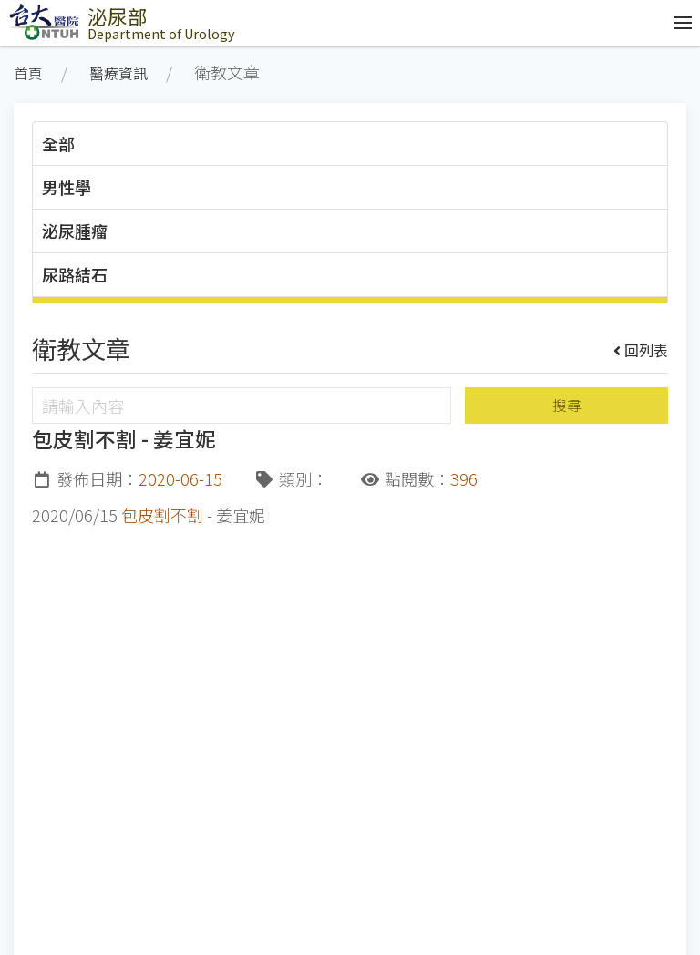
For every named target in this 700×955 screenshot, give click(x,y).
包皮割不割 (162, 515)
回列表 (641, 350)
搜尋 (567, 405)
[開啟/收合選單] (678, 22)
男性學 (66, 187)
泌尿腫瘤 (75, 230)
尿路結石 (75, 274)
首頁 (28, 73)
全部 (58, 143)
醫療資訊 (118, 73)
